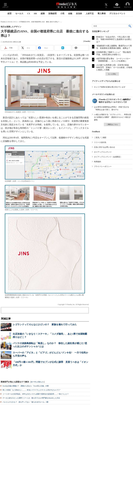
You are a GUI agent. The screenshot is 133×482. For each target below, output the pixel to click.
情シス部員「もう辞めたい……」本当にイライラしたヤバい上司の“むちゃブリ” (31, 390)
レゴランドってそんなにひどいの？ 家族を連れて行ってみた (45, 324)
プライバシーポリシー (103, 166)
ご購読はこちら (112, 124)
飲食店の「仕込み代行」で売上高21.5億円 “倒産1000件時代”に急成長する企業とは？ (114, 39)
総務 (43, 13)
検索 (130, 26)
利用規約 (97, 162)
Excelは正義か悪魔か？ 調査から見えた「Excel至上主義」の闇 (26, 386)
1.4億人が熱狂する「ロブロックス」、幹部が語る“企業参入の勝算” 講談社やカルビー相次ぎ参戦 (112, 117)
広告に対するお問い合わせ (104, 147)
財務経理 (52, 13)
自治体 (79, 13)
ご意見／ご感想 (100, 138)
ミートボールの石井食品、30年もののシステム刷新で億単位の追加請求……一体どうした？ (36, 394)
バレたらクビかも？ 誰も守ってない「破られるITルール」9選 (25, 402)
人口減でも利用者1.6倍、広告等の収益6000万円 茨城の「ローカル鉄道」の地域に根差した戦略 (114, 67)
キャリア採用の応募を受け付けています (109, 87)
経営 (10, 13)
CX (28, 13)
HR (35, 13)
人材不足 (90, 13)
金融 (70, 13)
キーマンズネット (37, 382)
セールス (19, 13)
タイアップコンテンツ (103, 152)
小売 (62, 13)
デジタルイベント (117, 13)
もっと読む (112, 74)
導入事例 (102, 13)
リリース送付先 (100, 142)
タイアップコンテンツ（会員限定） (108, 157)
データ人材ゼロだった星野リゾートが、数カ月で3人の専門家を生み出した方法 (31, 398)
